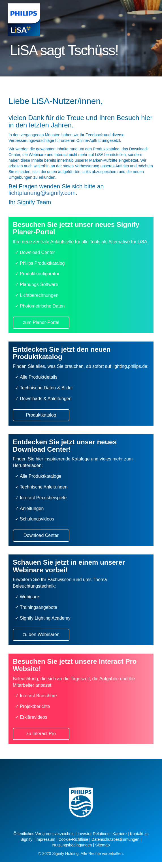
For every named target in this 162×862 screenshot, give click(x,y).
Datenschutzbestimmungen (115, 839)
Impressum (45, 839)
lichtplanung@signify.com (42, 192)
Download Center (41, 535)
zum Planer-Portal (41, 322)
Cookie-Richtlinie (73, 839)
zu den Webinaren (41, 634)
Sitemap (102, 845)
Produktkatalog (41, 415)
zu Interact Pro (41, 733)
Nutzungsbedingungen (72, 845)
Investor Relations (93, 833)
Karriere (119, 833)
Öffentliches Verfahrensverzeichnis (43, 833)
